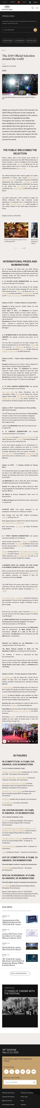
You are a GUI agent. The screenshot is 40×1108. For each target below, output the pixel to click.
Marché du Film (7, 1100)
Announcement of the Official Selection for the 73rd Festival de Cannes (11, 922)
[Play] (4, 741)
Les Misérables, (23, 186)
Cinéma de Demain (8, 1097)
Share (4, 70)
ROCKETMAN (6, 868)
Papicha (28, 456)
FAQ (22, 1100)
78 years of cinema (27, 1093)
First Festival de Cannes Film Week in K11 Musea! (11, 948)
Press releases (7, 40)
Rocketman (34, 612)
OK (35, 30)
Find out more (32, 573)
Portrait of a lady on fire (14, 295)
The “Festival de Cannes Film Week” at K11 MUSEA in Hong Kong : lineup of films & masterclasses (13, 962)
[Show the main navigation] (37, 7)
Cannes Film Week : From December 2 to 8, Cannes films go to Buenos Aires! (12, 936)
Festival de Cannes (8, 1093)
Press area (24, 1097)
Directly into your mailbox (12, 1078)
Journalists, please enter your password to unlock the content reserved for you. (19, 22)
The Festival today (8, 1104)
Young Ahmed (31, 453)
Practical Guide (31, 40)
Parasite (33, 345)
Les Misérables (28, 293)
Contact (23, 1104)
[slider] (10, 741)
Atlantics (23, 349)
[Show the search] (32, 7)
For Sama (21, 546)
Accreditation (19, 40)
